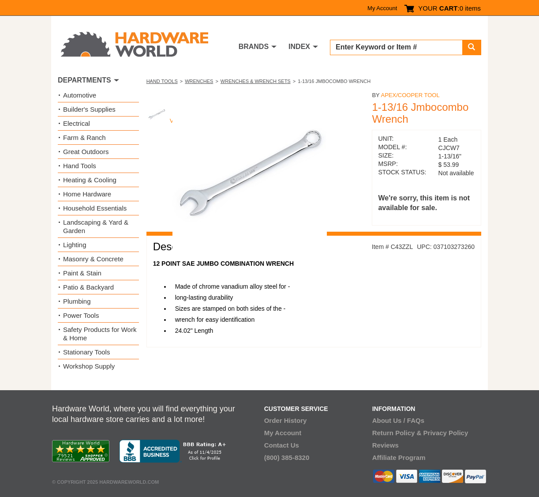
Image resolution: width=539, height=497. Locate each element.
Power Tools (81, 315)
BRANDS (254, 46)
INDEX (299, 46)
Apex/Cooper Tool (410, 95)
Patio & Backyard (88, 287)
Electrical (76, 123)
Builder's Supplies (89, 109)
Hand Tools (162, 81)
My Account (382, 8)
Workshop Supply (89, 366)
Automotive (79, 95)
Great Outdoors (86, 151)
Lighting (74, 244)
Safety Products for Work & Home (99, 334)
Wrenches (199, 81)
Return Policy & (397, 433)
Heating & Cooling (89, 180)
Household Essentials (95, 208)
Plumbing (77, 301)
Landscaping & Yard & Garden (95, 226)
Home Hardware (87, 194)
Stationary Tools (86, 352)
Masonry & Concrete (93, 259)
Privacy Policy (445, 433)
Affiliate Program (399, 457)
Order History (285, 420)
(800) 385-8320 (287, 457)
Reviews (385, 445)
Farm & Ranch (84, 137)
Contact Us (281, 445)
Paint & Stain (82, 273)
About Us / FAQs (398, 420)
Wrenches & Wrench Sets (256, 81)
